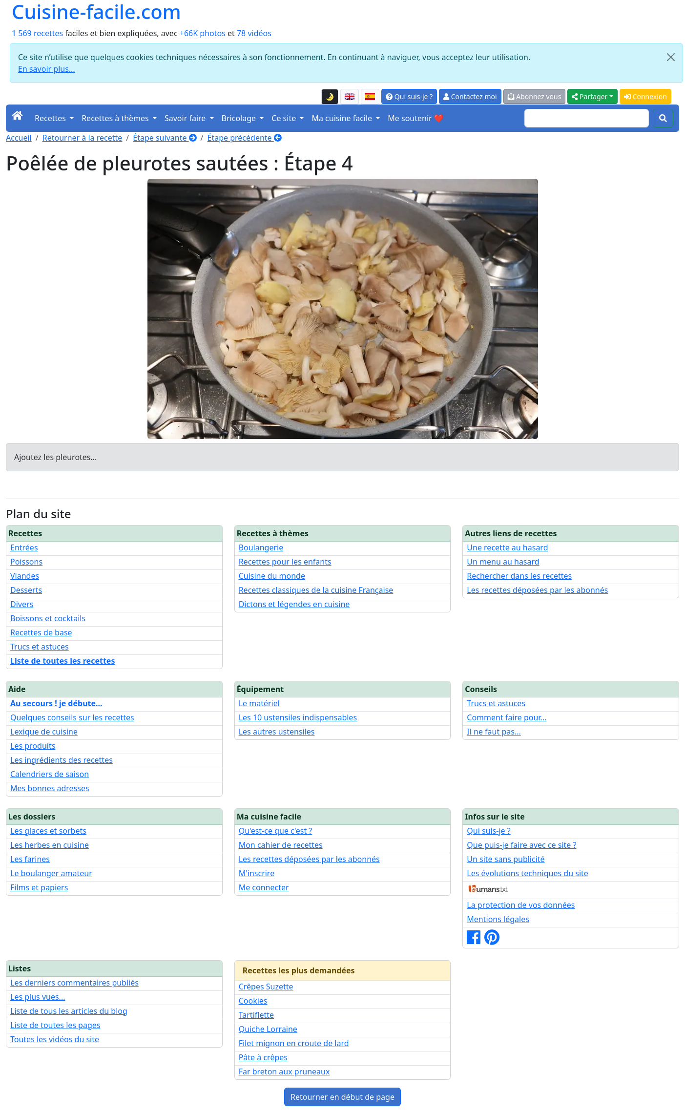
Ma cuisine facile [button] (342, 118)
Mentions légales (498, 919)
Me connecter (264, 887)
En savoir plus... (46, 68)
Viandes (24, 575)
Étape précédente (245, 137)
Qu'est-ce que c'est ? (275, 830)
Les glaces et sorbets (48, 830)
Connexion (645, 96)
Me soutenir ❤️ (415, 118)
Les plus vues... (37, 996)
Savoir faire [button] (186, 118)
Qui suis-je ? (409, 96)
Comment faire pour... (506, 717)
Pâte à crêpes (263, 1057)
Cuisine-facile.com (96, 11)
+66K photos (203, 33)
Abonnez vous (534, 96)
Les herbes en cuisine (49, 845)
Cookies (253, 1000)
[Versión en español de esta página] (370, 97)
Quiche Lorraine (268, 1029)
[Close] (671, 57)
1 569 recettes (37, 33)
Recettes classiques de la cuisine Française (316, 590)
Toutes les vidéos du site (54, 1039)
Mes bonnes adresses (49, 788)
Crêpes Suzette (266, 986)
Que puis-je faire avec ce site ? (521, 845)
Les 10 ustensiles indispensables (298, 717)
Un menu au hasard (503, 561)
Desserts (26, 590)
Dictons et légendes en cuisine (294, 604)
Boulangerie (261, 547)
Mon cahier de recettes (281, 845)
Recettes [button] (51, 118)
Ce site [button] (284, 118)
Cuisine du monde (272, 575)
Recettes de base (41, 632)
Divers (21, 604)
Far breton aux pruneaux (284, 1071)
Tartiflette (256, 1014)
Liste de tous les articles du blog (68, 1011)
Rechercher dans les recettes (519, 575)
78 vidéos (254, 33)
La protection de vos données (521, 905)
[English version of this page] (349, 97)
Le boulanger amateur (51, 873)
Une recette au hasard (507, 547)
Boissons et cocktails (47, 618)
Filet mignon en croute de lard (294, 1043)
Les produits (32, 745)
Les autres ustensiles (277, 731)
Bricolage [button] (240, 118)
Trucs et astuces (39, 646)
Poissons (26, 561)
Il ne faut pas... (493, 731)
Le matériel (259, 703)
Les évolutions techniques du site (527, 873)
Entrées (24, 547)
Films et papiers (39, 887)
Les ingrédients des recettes (61, 760)
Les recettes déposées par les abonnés (537, 590)
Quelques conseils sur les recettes (72, 717)
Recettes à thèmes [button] (116, 118)
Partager (589, 96)
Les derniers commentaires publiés (74, 982)
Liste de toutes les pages (55, 1025)
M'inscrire (257, 873)
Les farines (30, 859)
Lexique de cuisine (44, 731)
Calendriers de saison (49, 774)
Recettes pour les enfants (285, 561)
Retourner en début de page (342, 1097)
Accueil (19, 137)
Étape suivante (164, 137)
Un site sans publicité (505, 859)
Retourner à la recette (82, 137)
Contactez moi (470, 96)
